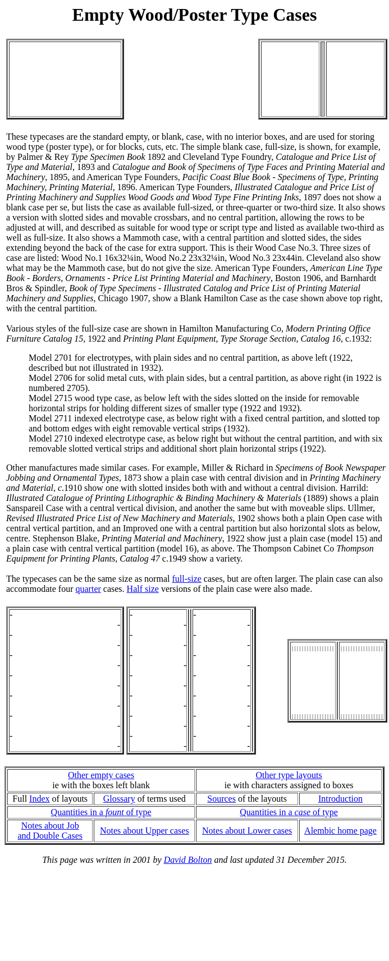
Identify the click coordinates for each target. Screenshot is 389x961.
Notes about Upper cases (144, 830)
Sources (221, 798)
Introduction (340, 798)
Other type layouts (289, 775)
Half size (143, 589)
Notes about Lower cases (247, 830)
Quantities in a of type (101, 812)
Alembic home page (340, 830)
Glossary (119, 798)
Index (39, 798)
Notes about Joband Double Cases (50, 830)
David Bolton (188, 860)
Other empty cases (101, 775)
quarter (88, 589)
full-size (186, 578)
